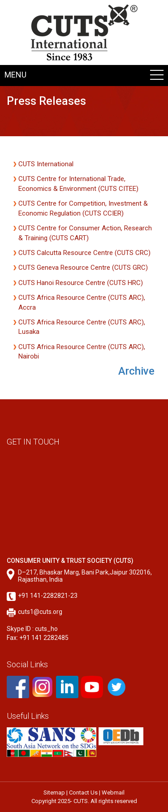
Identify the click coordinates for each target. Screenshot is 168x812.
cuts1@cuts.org (40, 611)
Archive (136, 371)
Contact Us (83, 792)
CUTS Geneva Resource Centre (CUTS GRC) (83, 267)
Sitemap (54, 792)
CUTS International (45, 164)
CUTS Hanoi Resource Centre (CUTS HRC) (80, 283)
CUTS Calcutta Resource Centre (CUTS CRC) (84, 253)
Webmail (113, 792)
